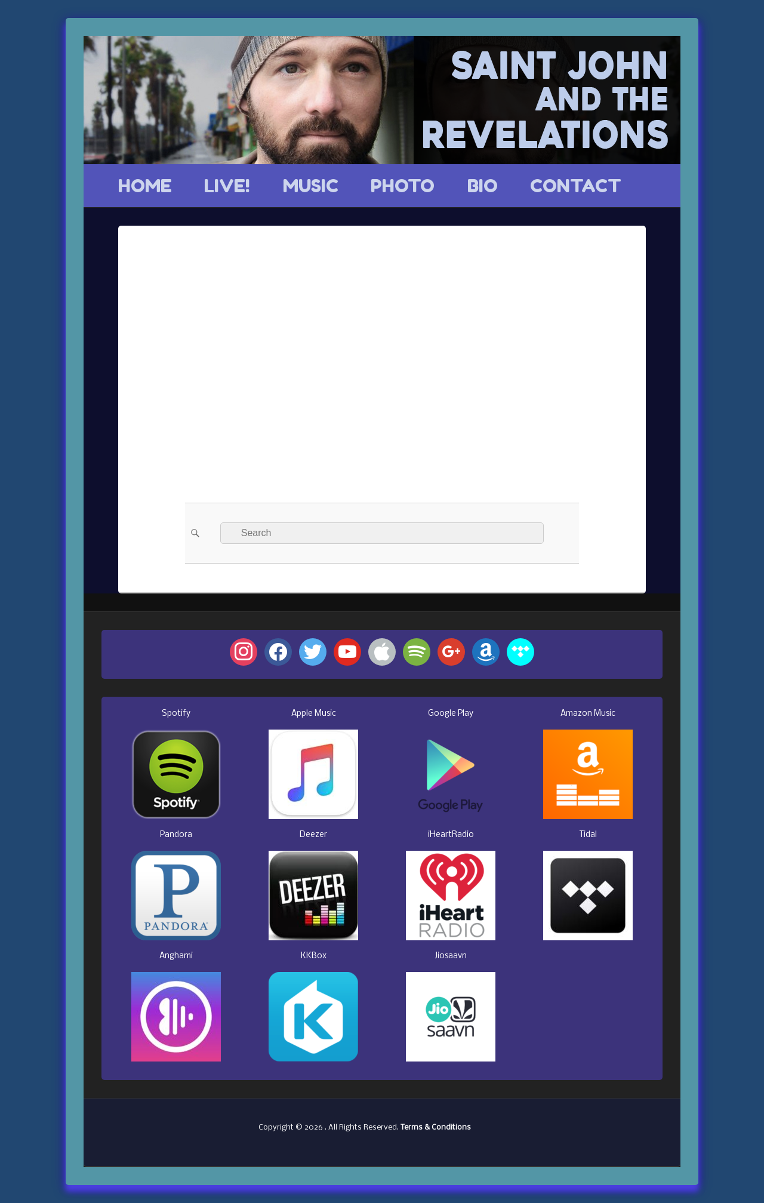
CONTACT (575, 185)
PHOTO (403, 185)
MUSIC (310, 185)
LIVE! (227, 185)
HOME (145, 185)
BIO (482, 185)
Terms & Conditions (436, 1127)
